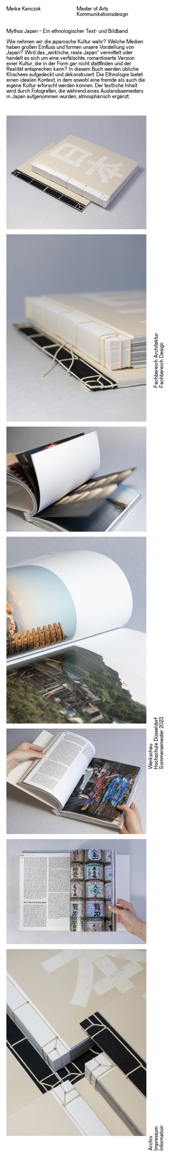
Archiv (151, 1143)
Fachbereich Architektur (156, 360)
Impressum (156, 1138)
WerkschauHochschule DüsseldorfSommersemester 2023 (156, 743)
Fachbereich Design (162, 365)
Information (162, 1138)
